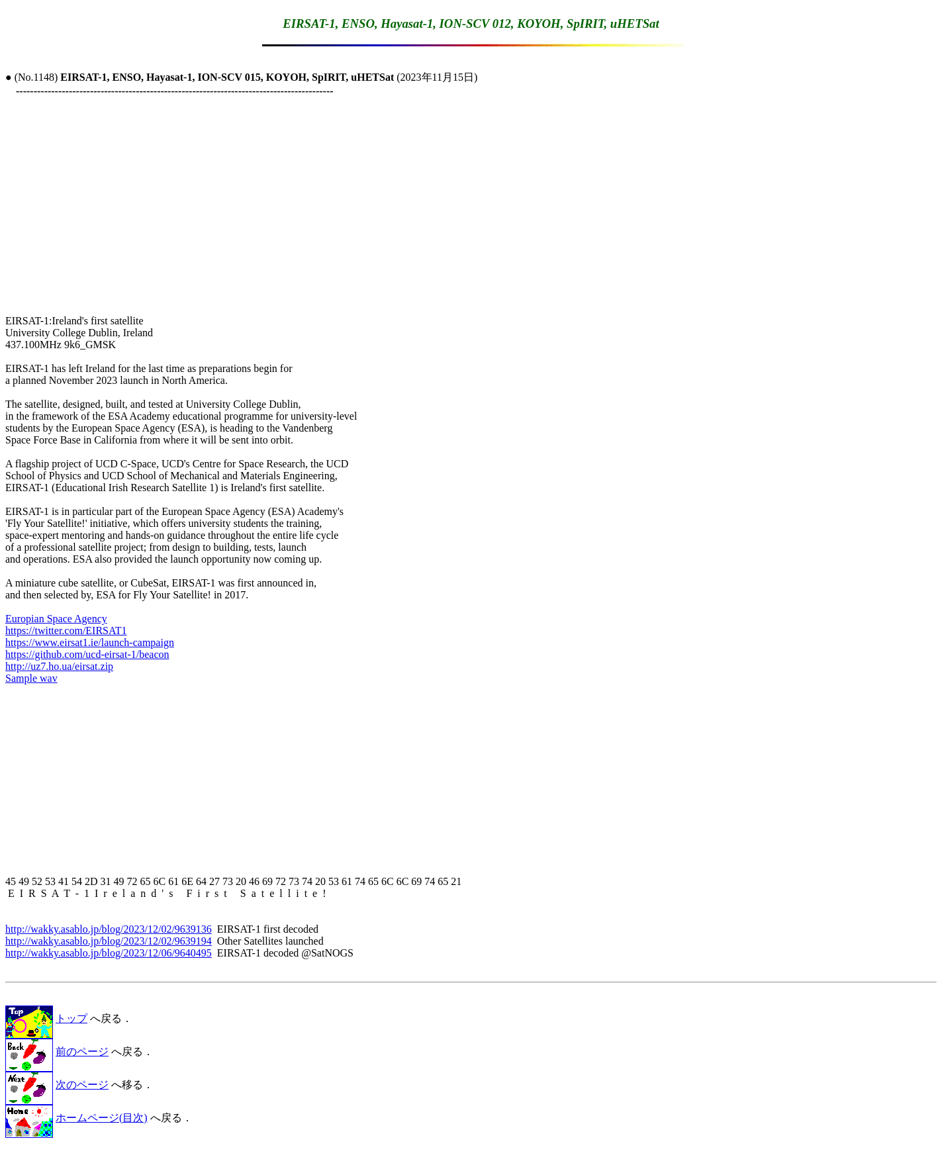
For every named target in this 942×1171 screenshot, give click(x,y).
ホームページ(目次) (102, 1117)
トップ (71, 1018)
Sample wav (31, 678)
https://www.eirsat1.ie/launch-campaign (89, 642)
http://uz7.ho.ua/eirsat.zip (59, 666)
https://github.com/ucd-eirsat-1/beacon (87, 654)
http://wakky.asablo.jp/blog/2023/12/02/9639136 (108, 929)
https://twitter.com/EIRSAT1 (66, 630)
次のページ (82, 1084)
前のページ (82, 1051)
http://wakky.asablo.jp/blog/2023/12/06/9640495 (108, 953)
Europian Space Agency (56, 618)
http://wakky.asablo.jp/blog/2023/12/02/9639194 (108, 941)
